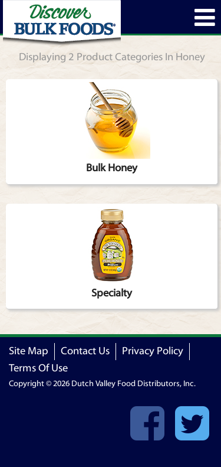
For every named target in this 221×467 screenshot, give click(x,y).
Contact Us (85, 351)
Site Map (28, 351)
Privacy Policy (152, 351)
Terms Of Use (38, 368)
